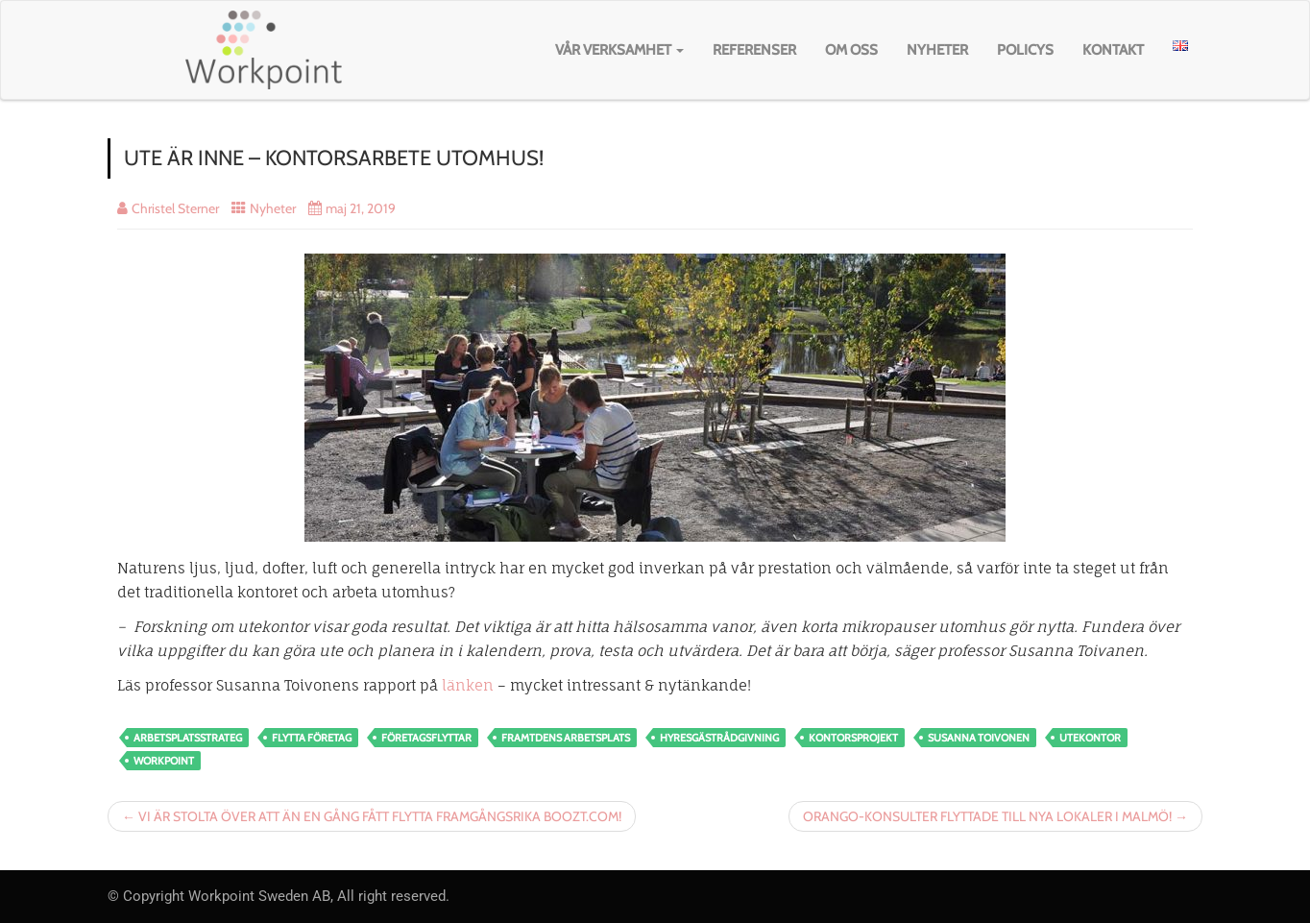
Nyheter (937, 50)
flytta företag (312, 737)
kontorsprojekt (853, 737)
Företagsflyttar (426, 737)
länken (468, 685)
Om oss (851, 50)
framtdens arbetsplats (565, 737)
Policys (1025, 50)
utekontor (1090, 737)
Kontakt (1113, 50)
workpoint (163, 760)
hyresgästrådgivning (719, 737)
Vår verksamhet (619, 50)
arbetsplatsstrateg (187, 737)
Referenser (754, 50)
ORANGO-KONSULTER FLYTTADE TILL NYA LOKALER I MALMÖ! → (995, 816)
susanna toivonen (979, 737)
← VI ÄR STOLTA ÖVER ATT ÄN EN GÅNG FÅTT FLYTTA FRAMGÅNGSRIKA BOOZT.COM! (371, 816)
